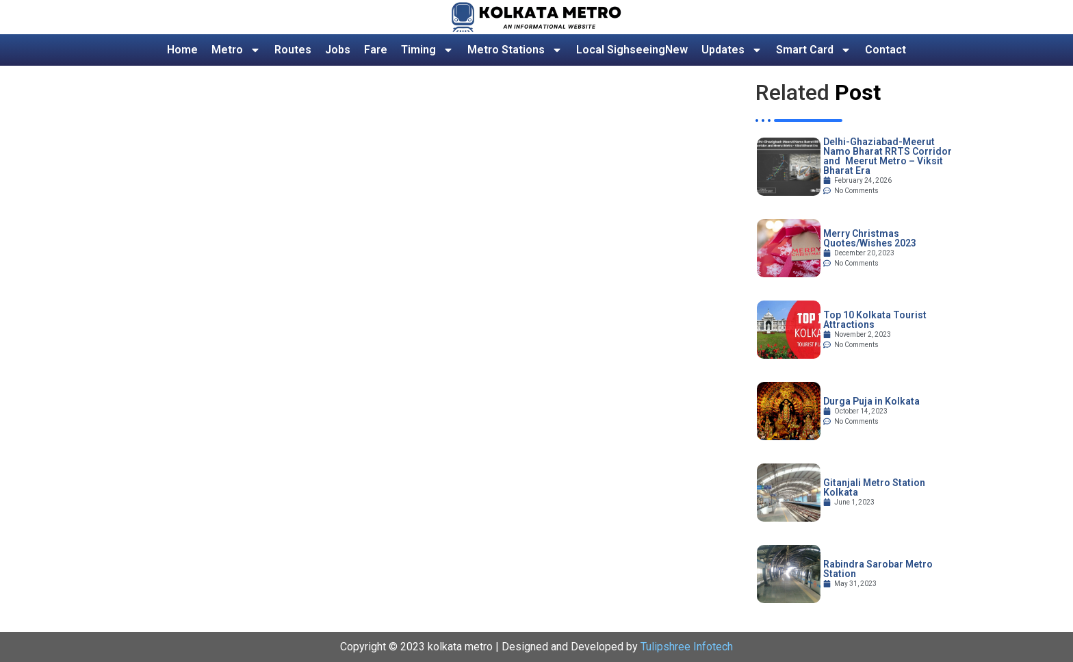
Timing (427, 50)
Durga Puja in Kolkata (871, 401)
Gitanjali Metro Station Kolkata (874, 487)
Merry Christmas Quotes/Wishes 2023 (869, 238)
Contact (885, 49)
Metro (236, 50)
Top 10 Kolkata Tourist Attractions (875, 319)
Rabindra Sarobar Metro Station (878, 569)
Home (182, 49)
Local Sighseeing (632, 50)
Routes (292, 49)
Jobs (337, 49)
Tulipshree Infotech (687, 646)
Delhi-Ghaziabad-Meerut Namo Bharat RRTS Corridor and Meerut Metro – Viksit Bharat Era (887, 156)
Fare (375, 49)
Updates (731, 50)
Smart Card (813, 50)
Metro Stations (515, 50)
